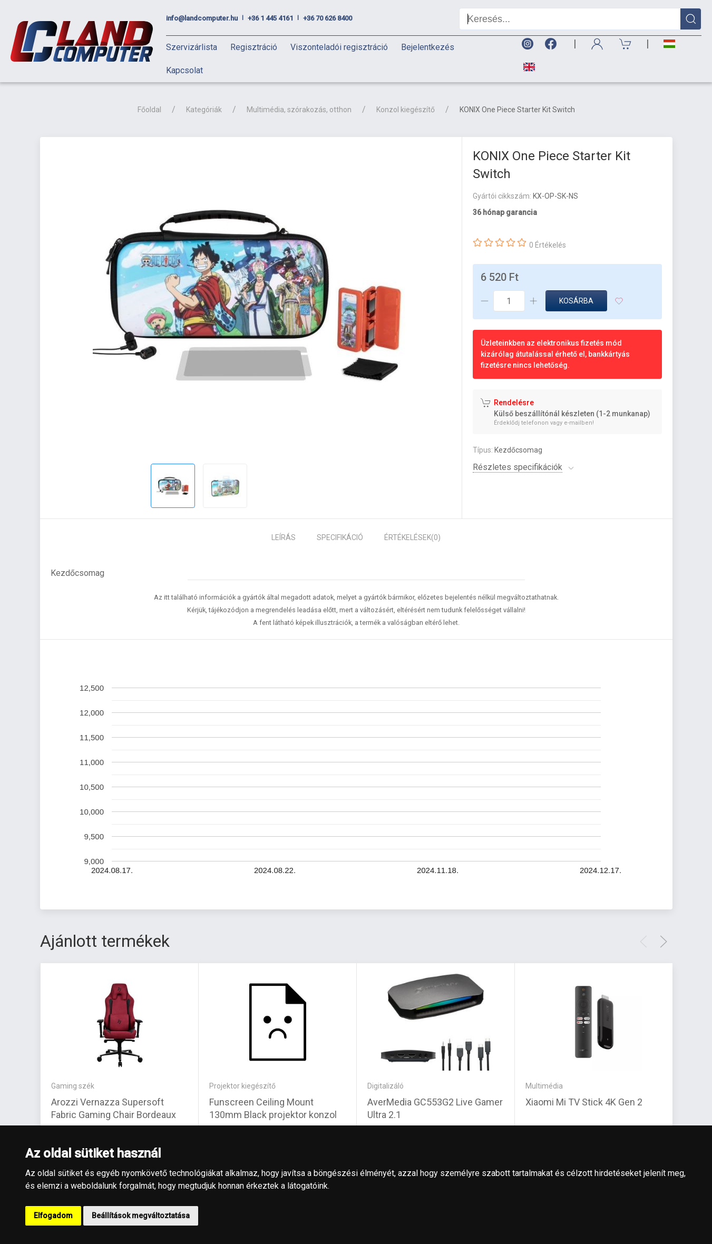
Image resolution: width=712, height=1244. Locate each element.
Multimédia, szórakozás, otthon (299, 109)
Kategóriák (204, 109)
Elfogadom (53, 1215)
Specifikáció (340, 537)
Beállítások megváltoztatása (141, 1215)
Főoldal (149, 109)
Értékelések (412, 537)
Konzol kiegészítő (405, 109)
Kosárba (576, 301)
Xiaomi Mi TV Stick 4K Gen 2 (583, 1101)
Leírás (283, 537)
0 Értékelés (547, 245)
